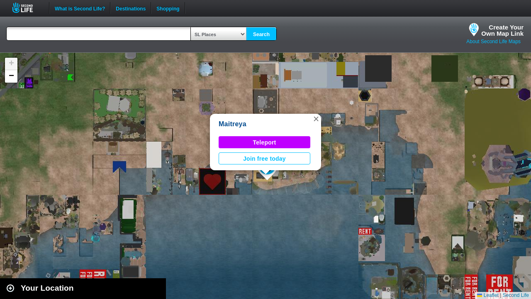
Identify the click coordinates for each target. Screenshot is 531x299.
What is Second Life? (80, 8)
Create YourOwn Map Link (502, 30)
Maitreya (232, 123)
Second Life (27, 7)
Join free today (264, 158)
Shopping (167, 8)
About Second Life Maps (493, 41)
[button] (316, 119)
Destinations (131, 8)
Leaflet (487, 295)
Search (261, 34)
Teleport (264, 142)
